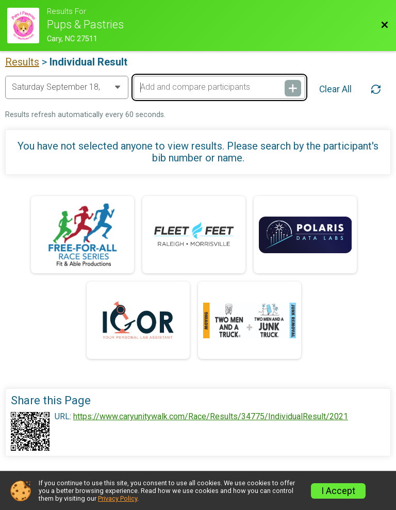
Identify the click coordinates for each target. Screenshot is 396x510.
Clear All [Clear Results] (335, 89)
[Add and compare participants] (219, 87)
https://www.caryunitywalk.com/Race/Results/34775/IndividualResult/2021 (210, 416)
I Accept (338, 491)
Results (22, 62)
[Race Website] (27, 25)
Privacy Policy (117, 498)
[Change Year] (66, 87)
